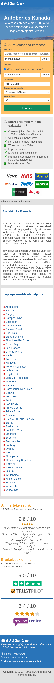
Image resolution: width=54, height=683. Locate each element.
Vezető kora (9, 96)
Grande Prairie (12, 351)
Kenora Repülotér (14, 366)
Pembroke (10, 396)
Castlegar (10, 321)
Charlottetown (12, 325)
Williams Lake (12, 478)
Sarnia (8, 422)
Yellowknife (10, 490)
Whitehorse (11, 475)
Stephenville (11, 441)
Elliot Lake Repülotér (16, 340)
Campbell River (13, 318)
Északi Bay (10, 344)
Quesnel (9, 415)
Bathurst (9, 310)
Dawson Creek (13, 329)
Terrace (8, 452)
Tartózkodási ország (13, 88)
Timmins (9, 463)
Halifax (8, 355)
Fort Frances (11, 348)
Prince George (12, 407)
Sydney (8, 448)
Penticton (9, 400)
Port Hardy (10, 404)
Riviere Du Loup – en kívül (19, 419)
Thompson (10, 456)
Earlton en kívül (13, 336)
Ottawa (8, 392)
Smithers (9, 433)
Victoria (8, 471)
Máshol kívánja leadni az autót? (25, 69)
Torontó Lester (12, 467)
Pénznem (8, 80)
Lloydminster (11, 374)
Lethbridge (10, 370)
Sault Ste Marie (13, 430)
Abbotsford (10, 306)
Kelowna (9, 362)
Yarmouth (10, 486)
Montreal (9, 381)
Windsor (9, 482)
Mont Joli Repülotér (15, 377)
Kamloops (10, 359)
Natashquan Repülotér (17, 389)
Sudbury (9, 445)
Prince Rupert (12, 411)
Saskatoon (10, 426)
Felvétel (8, 49)
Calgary (9, 314)
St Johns (9, 437)
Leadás (7, 65)
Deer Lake (10, 333)
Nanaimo (9, 385)
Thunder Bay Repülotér (17, 460)
